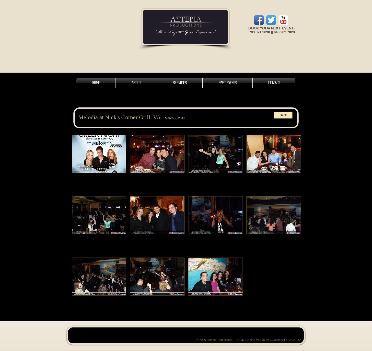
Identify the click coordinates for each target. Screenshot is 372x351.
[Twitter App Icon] (271, 20)
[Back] (283, 115)
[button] (99, 164)
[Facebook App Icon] (259, 20)
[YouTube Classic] (283, 20)
